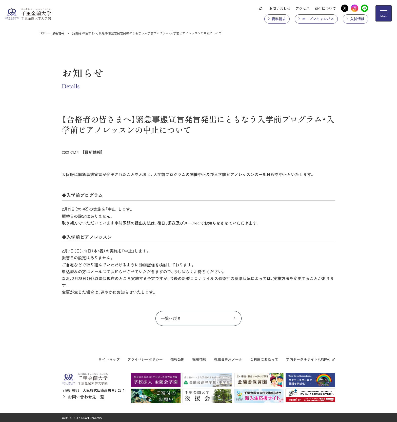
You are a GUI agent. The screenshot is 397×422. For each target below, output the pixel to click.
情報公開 (177, 359)
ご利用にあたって (264, 359)
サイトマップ (109, 359)
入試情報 (357, 18)
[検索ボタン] (260, 8)
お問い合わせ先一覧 (86, 396)
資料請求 (279, 18)
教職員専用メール (228, 359)
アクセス (302, 8)
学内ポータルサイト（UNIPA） (308, 359)
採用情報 (199, 359)
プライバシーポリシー (145, 359)
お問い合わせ (279, 8)
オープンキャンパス (318, 18)
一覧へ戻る (171, 318)
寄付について (325, 8)
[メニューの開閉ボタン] (383, 13)
